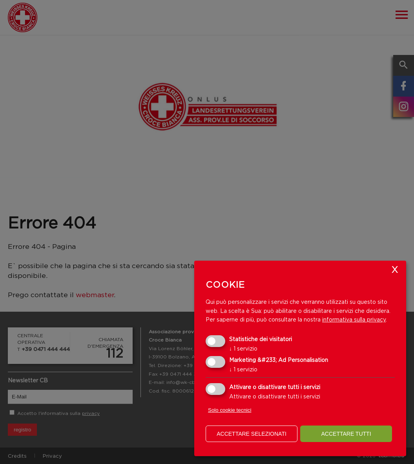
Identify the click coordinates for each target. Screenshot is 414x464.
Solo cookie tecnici (229, 410)
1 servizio (243, 348)
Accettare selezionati (251, 434)
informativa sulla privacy (354, 319)
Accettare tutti (346, 434)
